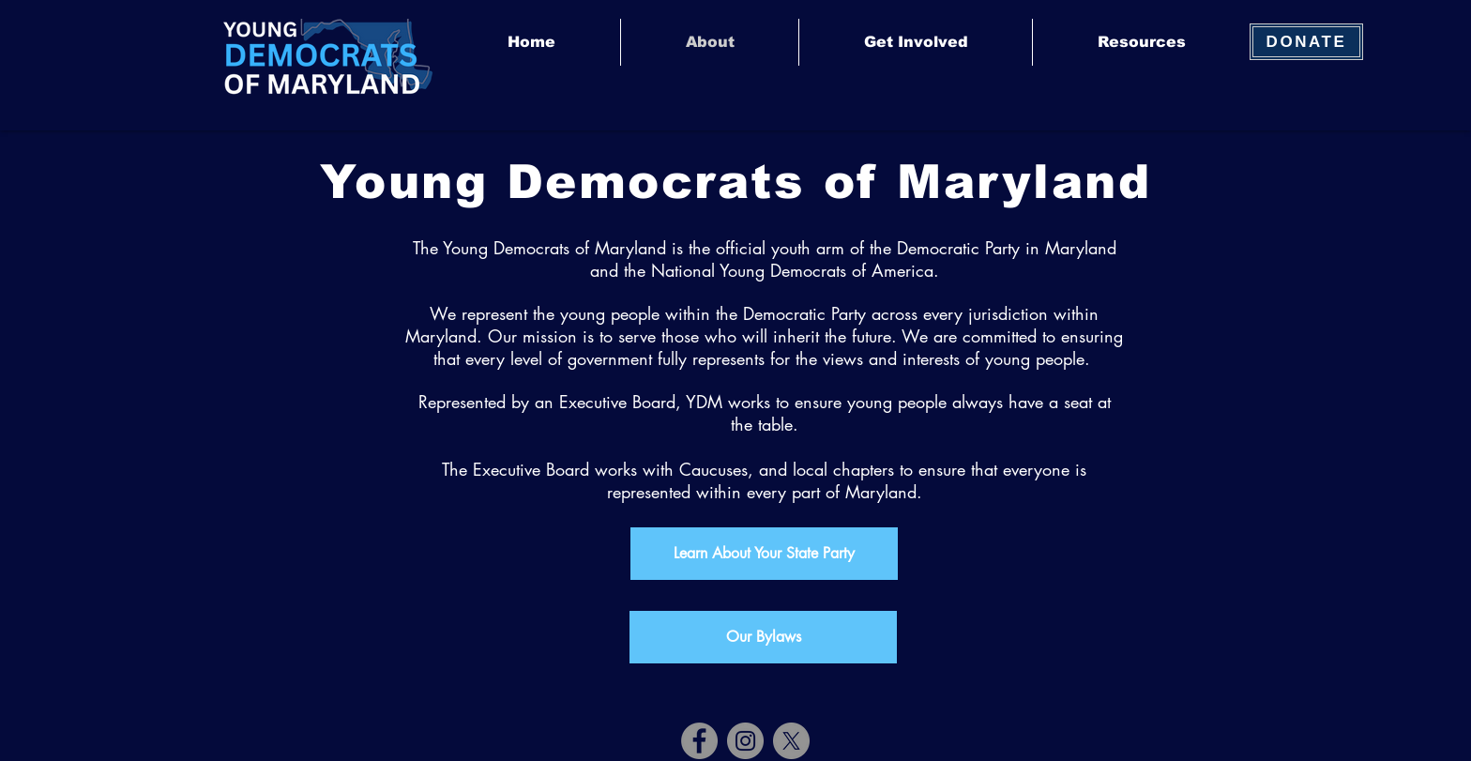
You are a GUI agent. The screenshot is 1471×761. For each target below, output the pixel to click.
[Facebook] (699, 741)
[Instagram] (745, 741)
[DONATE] (1306, 41)
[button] (915, 42)
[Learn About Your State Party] (764, 553)
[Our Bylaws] (763, 637)
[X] (791, 741)
